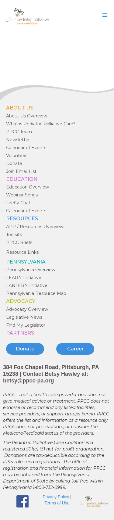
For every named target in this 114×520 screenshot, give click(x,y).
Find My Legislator (25, 325)
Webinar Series (22, 195)
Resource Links (22, 252)
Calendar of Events (26, 147)
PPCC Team (19, 131)
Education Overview (27, 187)
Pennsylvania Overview (30, 269)
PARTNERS (20, 333)
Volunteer (16, 155)
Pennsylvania (26, 262)
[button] (105, 15)
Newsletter (18, 139)
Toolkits (14, 234)
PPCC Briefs (19, 242)
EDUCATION (21, 179)
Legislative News (24, 317)
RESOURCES (22, 218)
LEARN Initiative (23, 277)
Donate (14, 163)
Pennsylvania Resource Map (36, 293)
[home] (24, 16)
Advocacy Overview (27, 309)
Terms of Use (56, 502)
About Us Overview (26, 116)
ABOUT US (19, 108)
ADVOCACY (20, 301)
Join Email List (21, 171)
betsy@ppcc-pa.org (28, 381)
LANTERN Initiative (26, 285)
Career (75, 349)
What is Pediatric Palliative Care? (40, 124)
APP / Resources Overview (35, 226)
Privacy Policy (56, 496)
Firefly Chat (18, 203)
